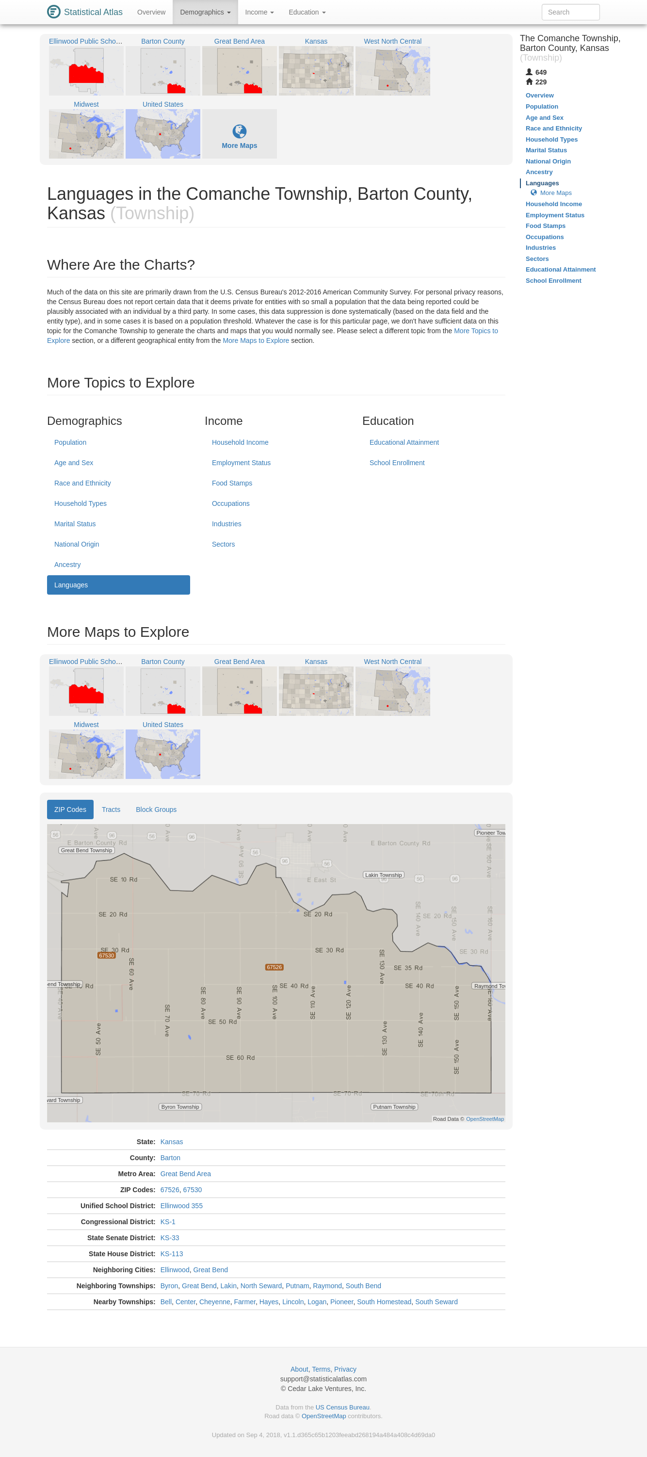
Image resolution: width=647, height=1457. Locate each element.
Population (70, 442)
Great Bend (210, 1270)
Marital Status (75, 524)
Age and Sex (73, 463)
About (299, 1369)
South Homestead (384, 1302)
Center (185, 1302)
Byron (169, 1286)
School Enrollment (397, 463)
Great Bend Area (186, 1174)
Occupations (231, 503)
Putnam (297, 1286)
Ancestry (67, 564)
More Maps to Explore (256, 340)
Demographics (205, 12)
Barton (170, 1158)
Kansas (172, 1142)
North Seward (261, 1286)
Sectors (223, 544)
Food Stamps (232, 483)
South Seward (436, 1302)
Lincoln (293, 1302)
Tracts (111, 809)
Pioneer (341, 1302)
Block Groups (156, 809)
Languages (71, 585)
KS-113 (172, 1254)
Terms (321, 1369)
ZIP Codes (70, 809)
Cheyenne (214, 1302)
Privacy (345, 1369)
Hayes (269, 1302)
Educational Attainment (404, 442)
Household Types (80, 503)
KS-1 (168, 1222)
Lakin (229, 1286)
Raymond (327, 1286)
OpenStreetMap (324, 1416)
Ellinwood (175, 1270)
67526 (170, 1190)
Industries (227, 524)
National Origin (76, 544)
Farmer (245, 1302)
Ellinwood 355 (182, 1206)
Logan (316, 1302)
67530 (192, 1190)
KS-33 (170, 1238)
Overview (151, 12)
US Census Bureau (343, 1407)
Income (260, 12)
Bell (166, 1302)
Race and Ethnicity (82, 483)
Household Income (240, 442)
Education (307, 12)
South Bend (363, 1286)
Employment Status (241, 463)
